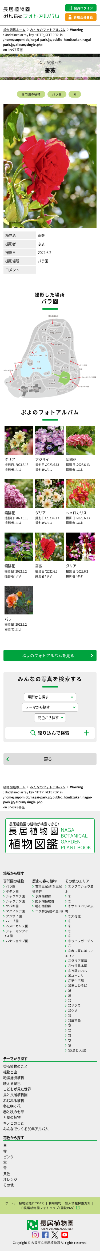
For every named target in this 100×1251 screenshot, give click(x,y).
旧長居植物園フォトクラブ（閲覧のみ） (48, 1207)
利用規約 (55, 1203)
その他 (8, 1185)
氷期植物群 (43, 896)
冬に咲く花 (12, 1106)
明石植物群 (43, 906)
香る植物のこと (15, 1066)
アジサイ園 (14, 916)
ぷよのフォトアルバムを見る (48, 655)
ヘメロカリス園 (17, 926)
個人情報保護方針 (78, 1203)
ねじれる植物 (13, 1100)
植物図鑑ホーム (14, 29)
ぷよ (41, 243)
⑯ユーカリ (76, 975)
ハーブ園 (12, 920)
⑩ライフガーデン (81, 940)
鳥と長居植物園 (15, 1094)
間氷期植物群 (44, 901)
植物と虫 (10, 1071)
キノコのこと (13, 1123)
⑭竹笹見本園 (77, 965)
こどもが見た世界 (17, 1089)
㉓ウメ (73, 1010)
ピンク (8, 1156)
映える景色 (12, 1083)
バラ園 (57, 94)
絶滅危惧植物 (13, 1077)
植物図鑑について (32, 1203)
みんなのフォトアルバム (47, 29)
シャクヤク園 (15, 896)
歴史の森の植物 (44, 881)
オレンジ (10, 1179)
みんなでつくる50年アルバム (26, 1128)
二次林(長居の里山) (49, 911)
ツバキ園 (12, 906)
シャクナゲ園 (15, 901)
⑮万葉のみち (77, 970)
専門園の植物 (31, 94)
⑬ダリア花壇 (77, 960)
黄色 (6, 1173)
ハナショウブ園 (17, 940)
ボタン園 (12, 891)
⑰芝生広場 (76, 980)
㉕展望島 (74, 1020)
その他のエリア (77, 881)
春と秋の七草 (13, 1111)
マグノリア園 (15, 911)
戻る (48, 759)
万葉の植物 (12, 1117)
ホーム (10, 1203)
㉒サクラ (74, 1005)
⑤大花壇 (74, 916)
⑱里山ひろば (77, 985)
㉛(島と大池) (77, 1050)
